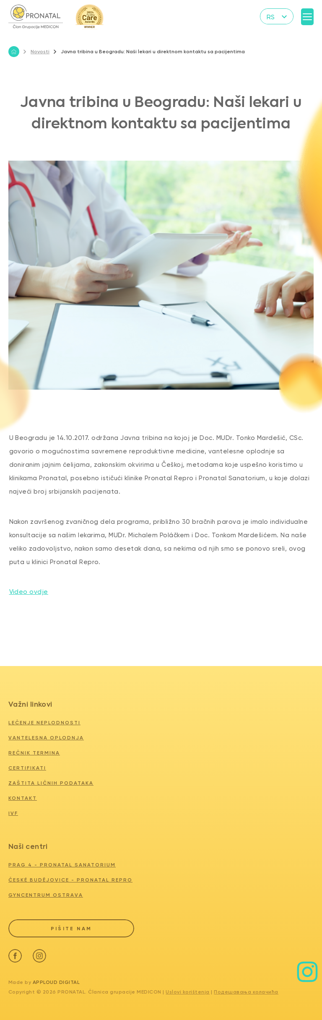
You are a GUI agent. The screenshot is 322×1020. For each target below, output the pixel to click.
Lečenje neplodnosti (44, 723)
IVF (13, 813)
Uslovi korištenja (188, 991)
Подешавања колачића (246, 991)
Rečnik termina (34, 753)
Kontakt (22, 798)
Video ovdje (29, 592)
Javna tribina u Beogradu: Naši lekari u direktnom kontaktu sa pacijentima (149, 52)
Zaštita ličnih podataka (50, 783)
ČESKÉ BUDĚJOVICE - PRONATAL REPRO (70, 880)
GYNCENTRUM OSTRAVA (45, 895)
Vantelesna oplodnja (46, 738)
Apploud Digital (56, 981)
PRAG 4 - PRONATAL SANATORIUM (62, 865)
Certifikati (27, 768)
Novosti (36, 52)
